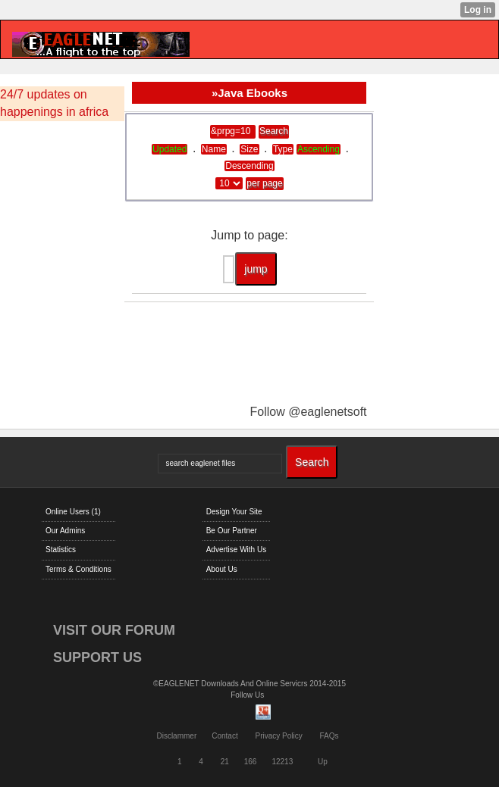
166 (250, 761)
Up (323, 761)
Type (283, 149)
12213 (282, 761)
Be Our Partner (231, 530)
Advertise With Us (236, 549)
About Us (221, 569)
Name (214, 149)
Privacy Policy (278, 736)
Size (249, 149)
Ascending (318, 149)
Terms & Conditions (78, 569)
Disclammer (176, 736)
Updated (169, 149)
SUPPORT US (97, 657)
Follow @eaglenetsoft (308, 411)
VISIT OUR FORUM (114, 630)
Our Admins (65, 530)
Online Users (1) (73, 511)
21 (225, 761)
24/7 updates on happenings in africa (54, 103)
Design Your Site (234, 511)
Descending (249, 166)
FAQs (329, 736)
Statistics (61, 549)
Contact (224, 736)
